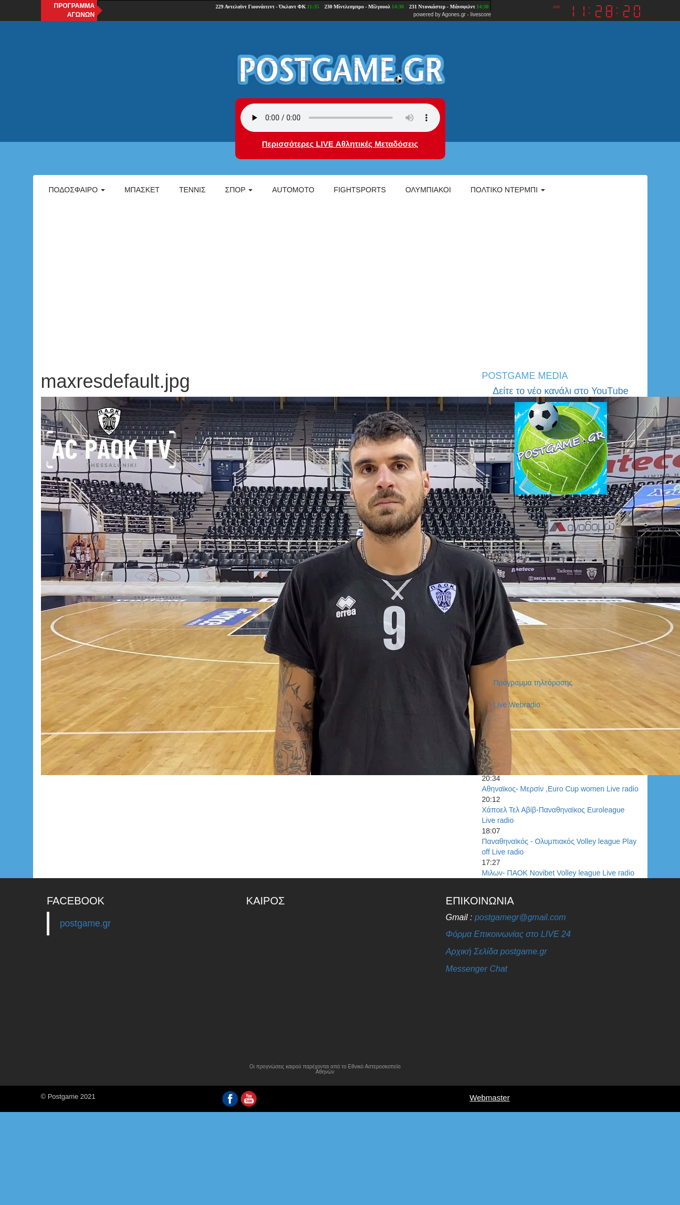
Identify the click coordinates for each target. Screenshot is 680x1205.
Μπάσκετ (142, 190)
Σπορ (239, 190)
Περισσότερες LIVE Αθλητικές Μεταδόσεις (340, 143)
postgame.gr (85, 923)
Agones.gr (454, 14)
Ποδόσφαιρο (77, 190)
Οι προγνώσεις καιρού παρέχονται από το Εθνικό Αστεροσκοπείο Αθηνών (325, 1069)
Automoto (293, 190)
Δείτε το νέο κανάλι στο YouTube (560, 391)
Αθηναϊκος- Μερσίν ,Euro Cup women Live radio (560, 789)
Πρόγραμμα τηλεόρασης (533, 682)
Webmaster (489, 1097)
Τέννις (192, 190)
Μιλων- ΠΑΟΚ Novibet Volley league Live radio (558, 873)
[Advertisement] (340, 281)
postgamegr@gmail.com (520, 917)
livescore (480, 14)
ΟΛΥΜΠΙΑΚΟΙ (428, 190)
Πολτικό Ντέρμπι (507, 190)
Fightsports (360, 190)
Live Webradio (517, 705)
